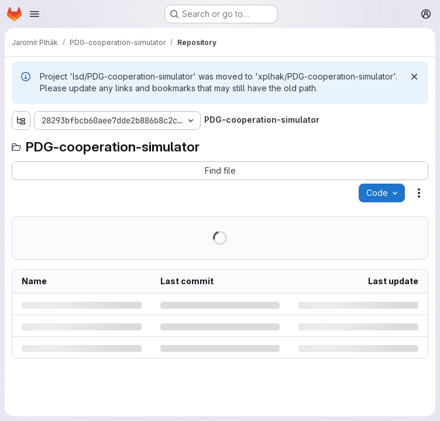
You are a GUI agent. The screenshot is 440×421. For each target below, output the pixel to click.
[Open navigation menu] (34, 14)
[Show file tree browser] (21, 120)
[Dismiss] (414, 77)
